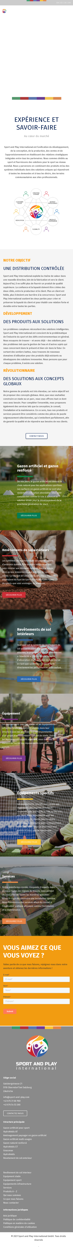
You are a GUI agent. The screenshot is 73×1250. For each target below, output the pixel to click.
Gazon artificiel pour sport (16, 1128)
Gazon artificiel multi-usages (17, 1139)
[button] (69, 11)
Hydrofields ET (10, 1146)
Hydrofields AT (10, 1131)
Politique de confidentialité (16, 1219)
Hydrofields (9, 1154)
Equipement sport (12, 1180)
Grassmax (8, 1150)
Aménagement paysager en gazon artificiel (24, 1135)
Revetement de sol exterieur (17, 1158)
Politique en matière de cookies (19, 1223)
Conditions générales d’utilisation (20, 1227)
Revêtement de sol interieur (17, 1172)
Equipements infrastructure (17, 1184)
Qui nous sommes (12, 1195)
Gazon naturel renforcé (15, 1143)
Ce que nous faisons (13, 1199)
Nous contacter (11, 1202)
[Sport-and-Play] (4, 11)
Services (7, 1187)
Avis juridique (10, 1215)
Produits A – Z (10, 1191)
